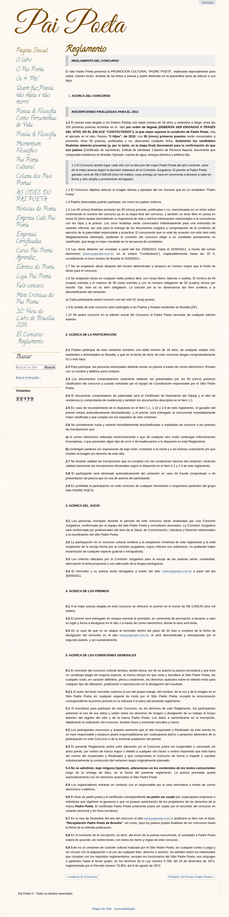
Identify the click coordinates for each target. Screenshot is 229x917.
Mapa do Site (102, 909)
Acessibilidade (124, 909)
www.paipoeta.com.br (98, 253)
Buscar (23, 357)
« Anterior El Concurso (82, 877)
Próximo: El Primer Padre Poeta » (191, 877)
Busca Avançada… (29, 377)
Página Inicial (32, 51)
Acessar (207, 2)
